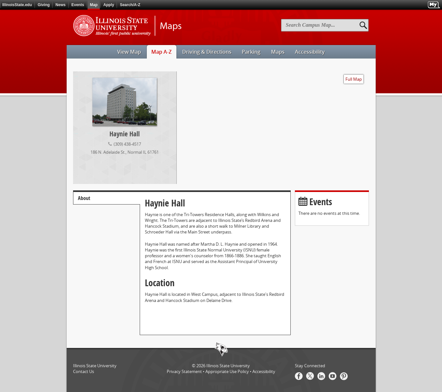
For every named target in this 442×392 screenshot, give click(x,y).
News (60, 5)
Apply (108, 5)
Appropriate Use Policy (227, 371)
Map (94, 5)
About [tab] (84, 198)
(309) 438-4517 (127, 144)
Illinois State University (228, 366)
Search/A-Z (130, 5)
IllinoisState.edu (17, 5)
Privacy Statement (184, 371)
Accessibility (263, 371)
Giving (44, 5)
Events (77, 5)
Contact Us (83, 371)
